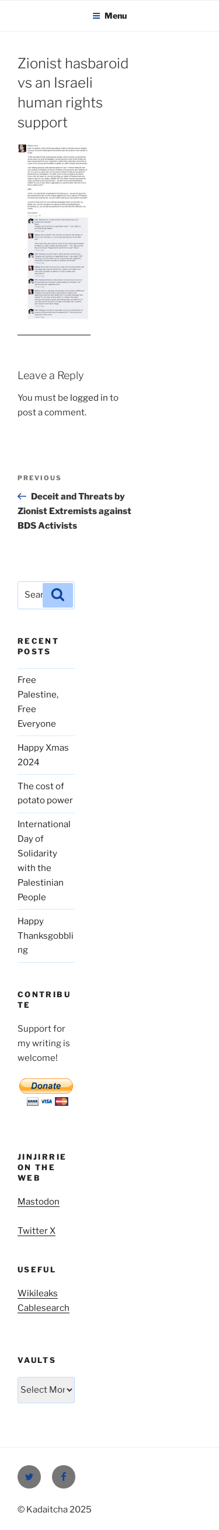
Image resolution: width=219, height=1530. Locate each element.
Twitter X (36, 1231)
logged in (89, 398)
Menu (109, 15)
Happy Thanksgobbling (46, 936)
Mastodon (39, 1201)
